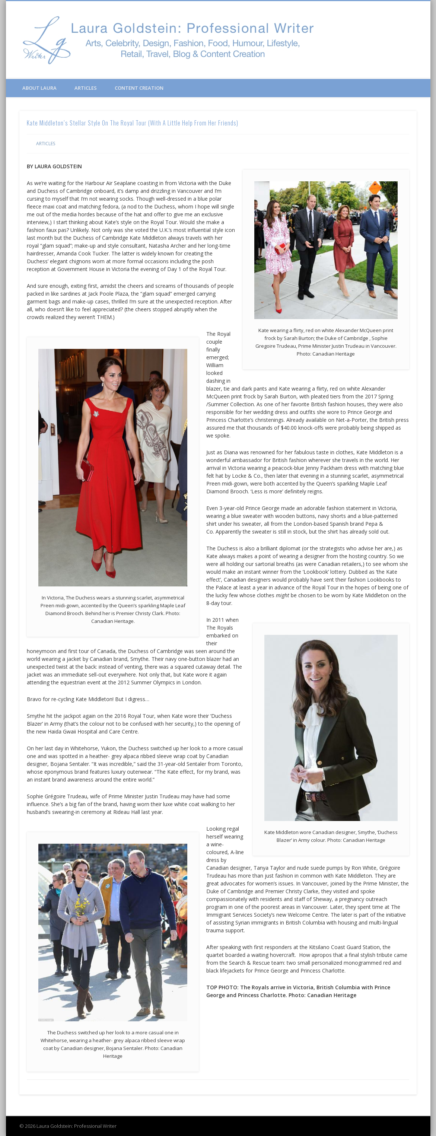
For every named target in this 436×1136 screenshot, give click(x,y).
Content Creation (139, 88)
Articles (85, 88)
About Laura (39, 88)
